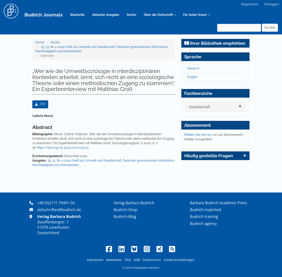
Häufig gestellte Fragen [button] (215, 155)
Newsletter (114, 260)
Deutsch (193, 68)
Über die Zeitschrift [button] (160, 15)
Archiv (131, 15)
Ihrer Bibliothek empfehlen (214, 43)
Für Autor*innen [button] (196, 15)
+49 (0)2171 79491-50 (56, 202)
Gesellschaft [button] (199, 107)
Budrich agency (203, 223)
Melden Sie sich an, (198, 135)
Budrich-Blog (125, 216)
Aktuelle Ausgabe (105, 15)
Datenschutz (152, 260)
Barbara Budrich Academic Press (218, 202)
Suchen (269, 27)
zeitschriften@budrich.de (59, 209)
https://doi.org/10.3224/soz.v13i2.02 (63, 147)
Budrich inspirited (205, 209)
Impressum (95, 260)
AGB (137, 260)
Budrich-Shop (125, 209)
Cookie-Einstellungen (179, 260)
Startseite (77, 15)
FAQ (128, 260)
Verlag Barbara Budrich (134, 202)
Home (39, 42)
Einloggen (271, 4)
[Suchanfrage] (239, 28)
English (192, 77)
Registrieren (249, 4)
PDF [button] (40, 104)
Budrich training (204, 216)
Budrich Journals (43, 15)
